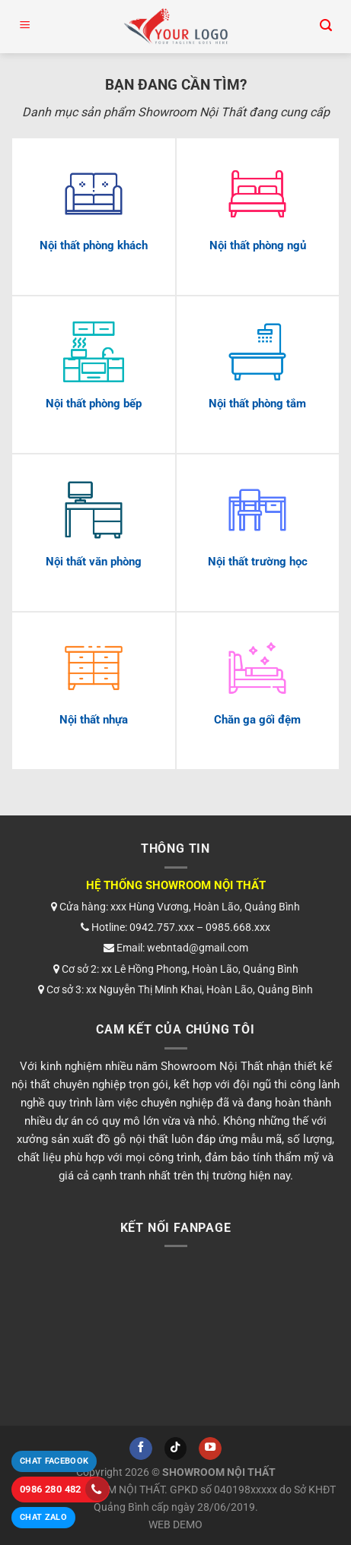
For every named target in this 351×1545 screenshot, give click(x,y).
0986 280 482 (64, 1489)
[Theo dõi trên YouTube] (210, 1448)
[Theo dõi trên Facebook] (140, 1448)
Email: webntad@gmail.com (176, 948)
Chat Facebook (54, 1461)
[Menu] (25, 26)
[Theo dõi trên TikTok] (175, 1448)
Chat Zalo (43, 1517)
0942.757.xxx (161, 927)
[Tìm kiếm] (326, 26)
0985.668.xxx (238, 927)
